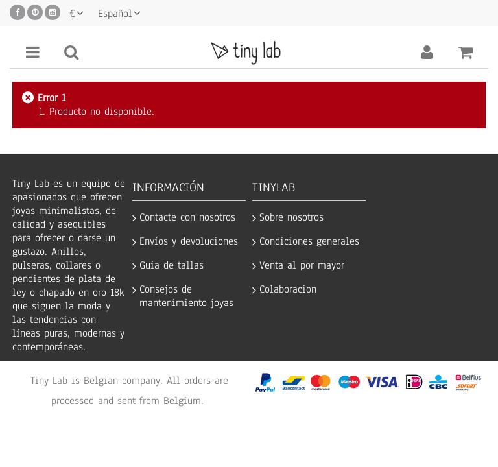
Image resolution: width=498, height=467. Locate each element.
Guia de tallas (171, 265)
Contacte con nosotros (187, 217)
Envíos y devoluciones (188, 241)
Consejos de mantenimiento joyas (186, 296)
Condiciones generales (309, 241)
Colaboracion (287, 289)
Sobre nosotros (291, 217)
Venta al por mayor (301, 265)
